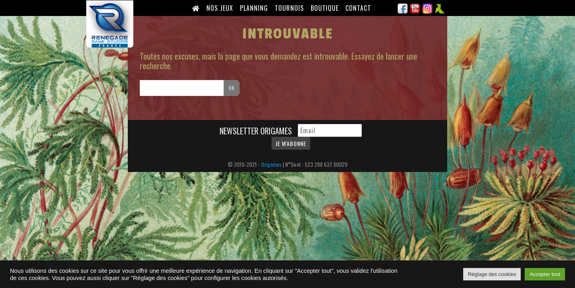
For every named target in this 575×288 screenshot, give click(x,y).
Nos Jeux (219, 8)
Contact (358, 8)
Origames (271, 164)
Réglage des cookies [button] (492, 274)
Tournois (289, 8)
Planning (254, 8)
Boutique (325, 8)
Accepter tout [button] (544, 274)
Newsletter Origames (257, 131)
